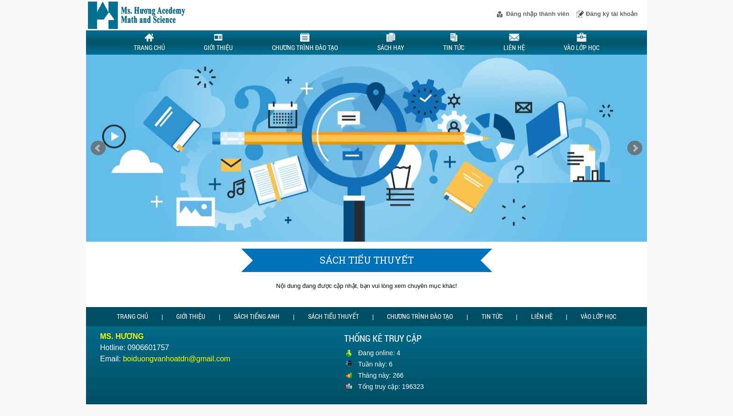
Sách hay (390, 42)
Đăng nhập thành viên (537, 13)
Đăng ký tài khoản (612, 13)
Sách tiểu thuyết (333, 316)
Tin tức (453, 42)
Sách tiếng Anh (257, 316)
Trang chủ (149, 42)
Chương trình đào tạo (305, 42)
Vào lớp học (581, 42)
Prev (98, 148)
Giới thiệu (218, 42)
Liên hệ (514, 42)
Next (634, 148)
